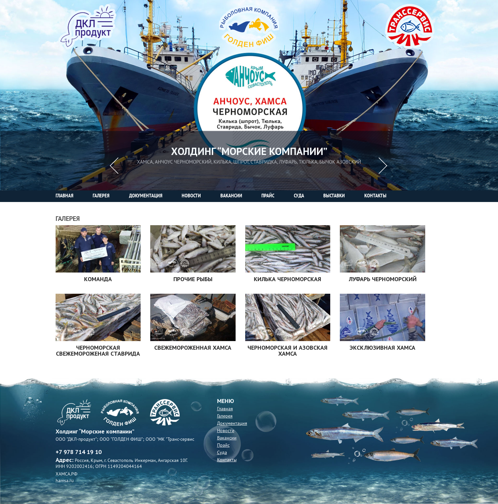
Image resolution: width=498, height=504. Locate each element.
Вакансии (227, 438)
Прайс (223, 445)
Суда (222, 452)
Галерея (225, 416)
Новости (225, 430)
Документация (232, 423)
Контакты (227, 460)
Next (383, 165)
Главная (225, 409)
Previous (114, 165)
